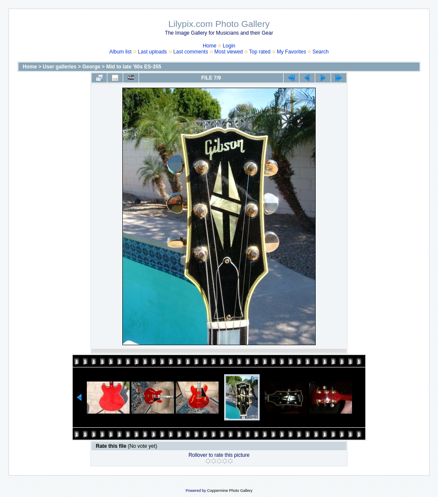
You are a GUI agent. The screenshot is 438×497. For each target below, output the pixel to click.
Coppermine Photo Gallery (229, 490)
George (91, 67)
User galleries (60, 67)
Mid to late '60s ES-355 (133, 67)
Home (209, 46)
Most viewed (228, 52)
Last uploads (152, 52)
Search (320, 52)
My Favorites (291, 52)
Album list (121, 52)
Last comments (190, 52)
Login (229, 46)
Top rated (259, 52)
